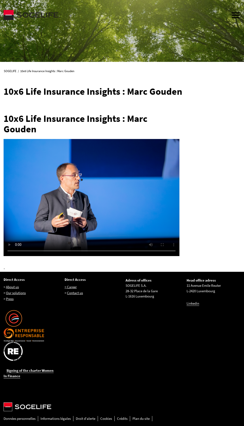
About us (12, 287)
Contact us (75, 293)
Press (10, 299)
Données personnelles (20, 418)
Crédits (122, 418)
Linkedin (193, 303)
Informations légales (56, 418)
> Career (71, 287)
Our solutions (16, 293)
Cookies (106, 418)
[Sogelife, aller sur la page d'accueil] (114, 15)
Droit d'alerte (85, 418)
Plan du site (141, 418)
